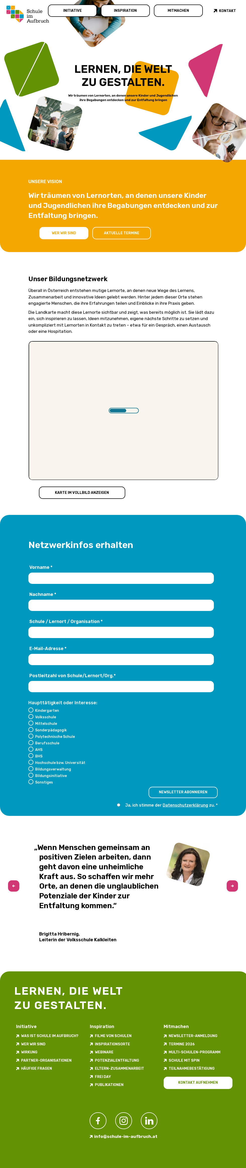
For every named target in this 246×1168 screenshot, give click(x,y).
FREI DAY (103, 1077)
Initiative (72, 11)
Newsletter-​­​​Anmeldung (193, 1036)
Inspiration (125, 11)
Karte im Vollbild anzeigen (82, 493)
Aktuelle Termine (121, 233)
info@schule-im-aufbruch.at (125, 1136)
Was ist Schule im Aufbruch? (49, 1036)
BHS (38, 756)
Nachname (42, 594)
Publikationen (109, 1085)
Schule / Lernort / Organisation (66, 621)
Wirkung (29, 1052)
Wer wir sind (64, 233)
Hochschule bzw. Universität (60, 763)
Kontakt (227, 11)
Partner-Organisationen (46, 1060)
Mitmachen (178, 11)
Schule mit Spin (184, 1060)
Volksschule (45, 717)
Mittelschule (46, 724)
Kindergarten (47, 711)
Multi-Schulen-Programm (194, 1052)
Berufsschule (47, 743)
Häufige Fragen (36, 1068)
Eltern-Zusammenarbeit (119, 1068)
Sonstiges (44, 782)
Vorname (40, 567)
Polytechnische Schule (55, 737)
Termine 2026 (182, 1044)
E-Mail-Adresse (48, 648)
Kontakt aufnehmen (198, 1082)
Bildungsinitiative (51, 776)
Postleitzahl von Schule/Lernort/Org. (72, 675)
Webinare (104, 1052)
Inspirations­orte (112, 1044)
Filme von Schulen (113, 1036)
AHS (38, 750)
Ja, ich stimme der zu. (170, 805)
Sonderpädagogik (51, 730)
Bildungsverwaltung (53, 769)
